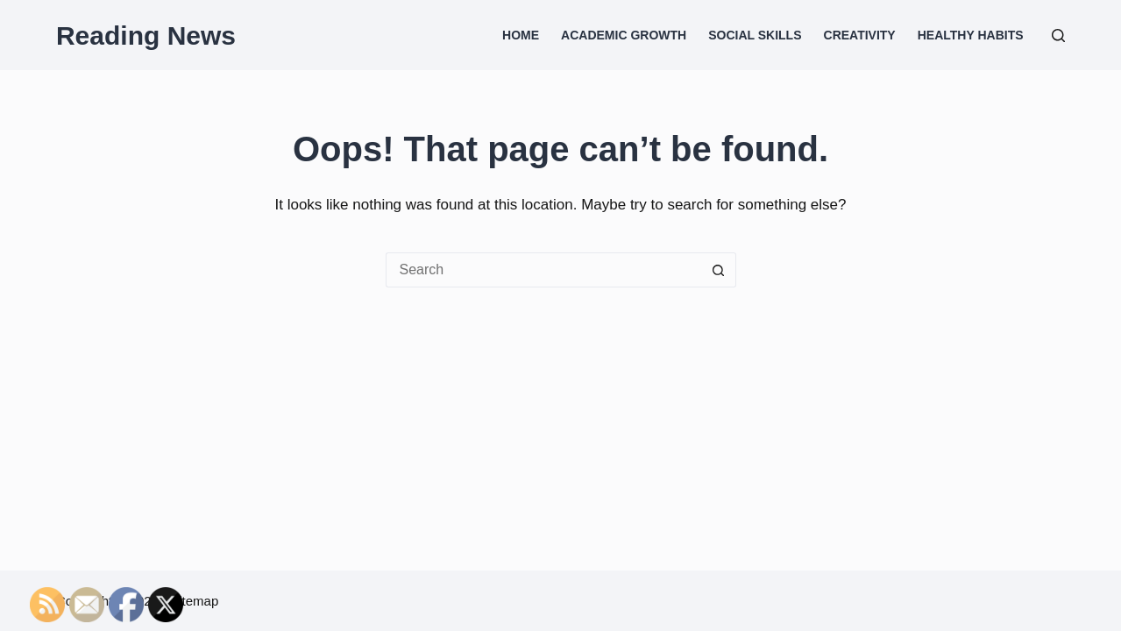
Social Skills (754, 35)
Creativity (860, 35)
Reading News (146, 35)
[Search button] (718, 269)
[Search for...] (543, 269)
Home (520, 35)
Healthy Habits (971, 35)
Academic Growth (623, 35)
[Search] (1058, 35)
